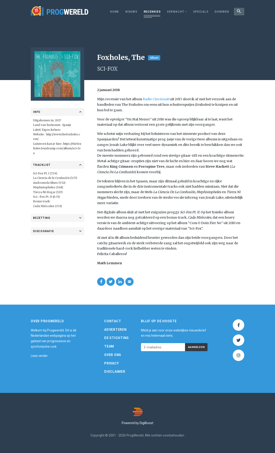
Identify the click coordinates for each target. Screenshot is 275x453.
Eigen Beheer (51, 129)
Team (109, 346)
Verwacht (174, 11)
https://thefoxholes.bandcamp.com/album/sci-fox (57, 148)
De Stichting (116, 338)
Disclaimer (114, 371)
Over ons (112, 355)
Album (154, 57)
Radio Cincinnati (156, 99)
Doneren (221, 11)
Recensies (151, 11)
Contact (112, 321)
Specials (200, 11)
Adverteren (115, 329)
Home (113, 11)
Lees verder (39, 356)
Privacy (111, 363)
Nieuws (131, 11)
